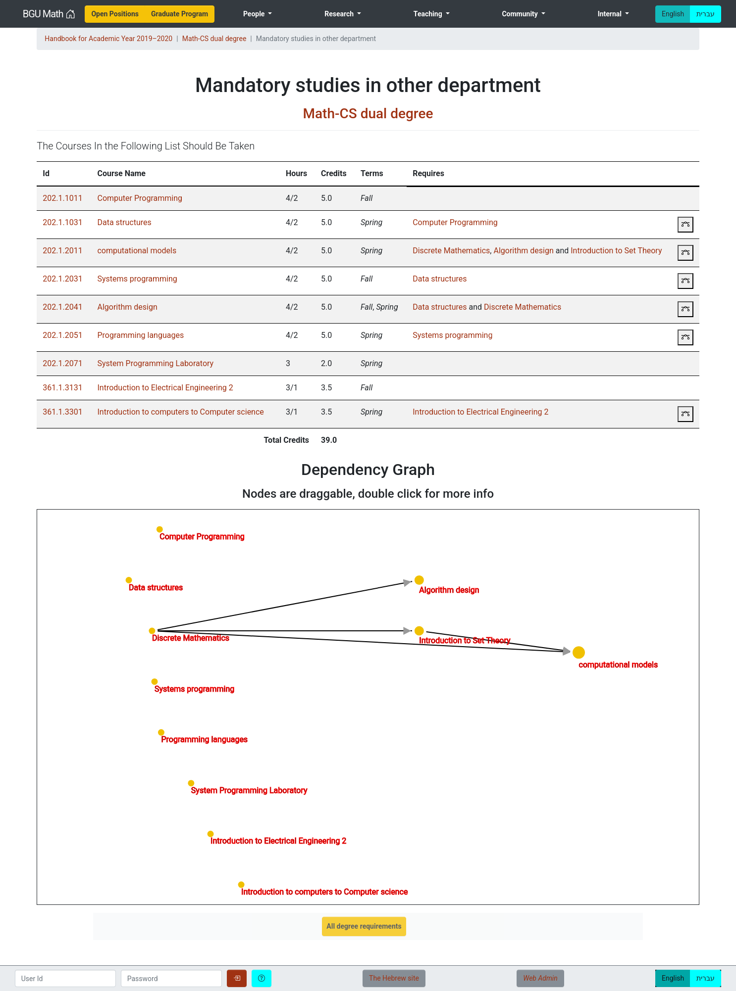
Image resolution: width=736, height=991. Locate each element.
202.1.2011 (62, 250)
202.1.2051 (62, 335)
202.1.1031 (62, 222)
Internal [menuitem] (611, 14)
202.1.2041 (62, 307)
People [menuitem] (254, 14)
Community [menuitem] (520, 14)
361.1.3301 (62, 412)
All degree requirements (363, 926)
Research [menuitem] (339, 14)
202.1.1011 (62, 198)
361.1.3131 (62, 387)
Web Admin (540, 978)
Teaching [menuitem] (429, 14)
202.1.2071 (62, 363)
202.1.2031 (62, 278)
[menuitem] (115, 14)
